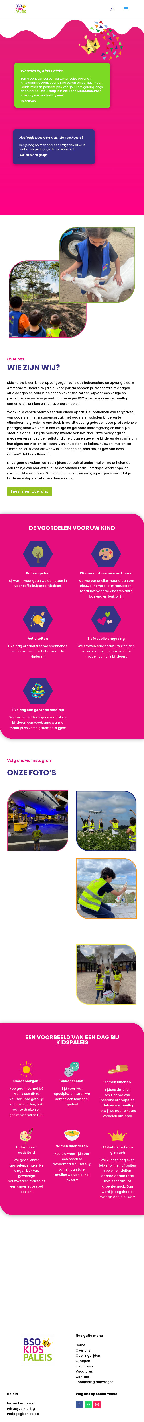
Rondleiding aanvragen (95, 1382)
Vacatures (84, 1371)
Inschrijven (84, 1366)
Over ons (83, 1350)
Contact (82, 1377)
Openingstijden (88, 1355)
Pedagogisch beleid (23, 1414)
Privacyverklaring (21, 1408)
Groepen (83, 1361)
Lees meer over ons (29, 491)
